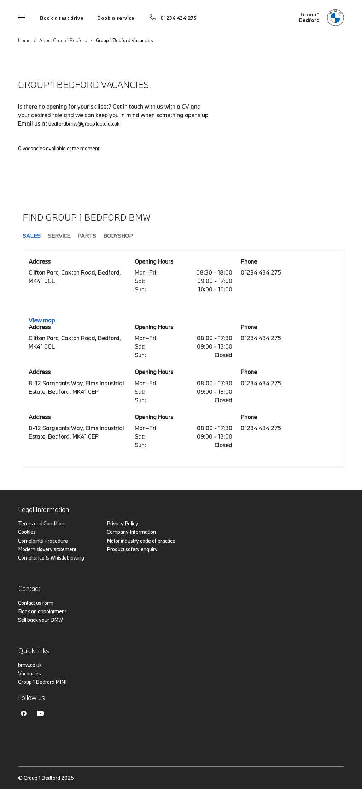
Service (59, 235)
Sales (32, 235)
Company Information (131, 532)
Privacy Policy (122, 523)
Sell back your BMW (40, 619)
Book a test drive (61, 18)
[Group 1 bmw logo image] (321, 17)
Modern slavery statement (47, 549)
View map (42, 320)
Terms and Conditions (42, 523)
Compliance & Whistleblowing (51, 557)
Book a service (115, 18)
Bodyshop (118, 235)
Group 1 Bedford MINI (42, 682)
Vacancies (29, 673)
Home (24, 40)
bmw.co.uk (30, 665)
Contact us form (35, 602)
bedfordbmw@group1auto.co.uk (83, 123)
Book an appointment (42, 611)
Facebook (23, 713)
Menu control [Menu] (21, 17)
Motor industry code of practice (141, 540)
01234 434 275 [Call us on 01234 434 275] (178, 18)
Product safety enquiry (132, 549)
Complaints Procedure (43, 540)
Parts (86, 235)
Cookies (27, 532)
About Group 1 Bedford (63, 40)
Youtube (40, 713)
